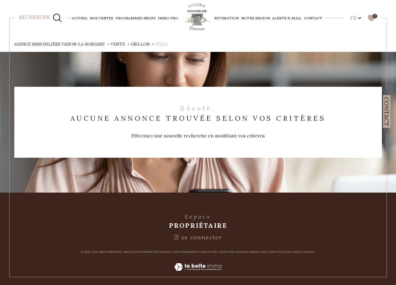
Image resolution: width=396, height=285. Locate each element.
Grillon (140, 44)
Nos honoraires (184, 252)
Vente (118, 44)
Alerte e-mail (287, 18)
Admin (254, 252)
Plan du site (208, 252)
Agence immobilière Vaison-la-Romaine (59, 44)
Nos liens (268, 252)
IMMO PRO (168, 18)
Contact (313, 18)
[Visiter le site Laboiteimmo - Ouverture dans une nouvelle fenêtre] (198, 273)
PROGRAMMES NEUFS (136, 18)
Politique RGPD (289, 252)
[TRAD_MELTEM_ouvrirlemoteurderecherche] (40, 18)
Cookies (308, 251)
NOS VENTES (101, 18)
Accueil (80, 18)
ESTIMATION (226, 18)
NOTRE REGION (255, 18)
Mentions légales (233, 252)
